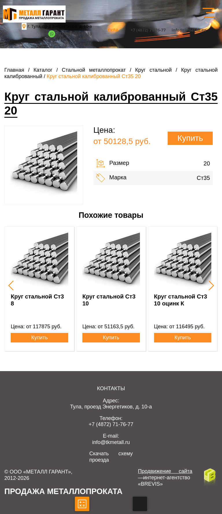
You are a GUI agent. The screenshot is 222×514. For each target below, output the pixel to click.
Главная (14, 70)
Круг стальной (153, 70)
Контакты (111, 388)
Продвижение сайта (165, 471)
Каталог (43, 70)
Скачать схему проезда (111, 457)
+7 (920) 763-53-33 (74, 33)
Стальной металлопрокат (94, 70)
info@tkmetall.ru (188, 30)
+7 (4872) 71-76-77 (148, 30)
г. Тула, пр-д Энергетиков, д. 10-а (59, 26)
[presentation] (10, 285)
